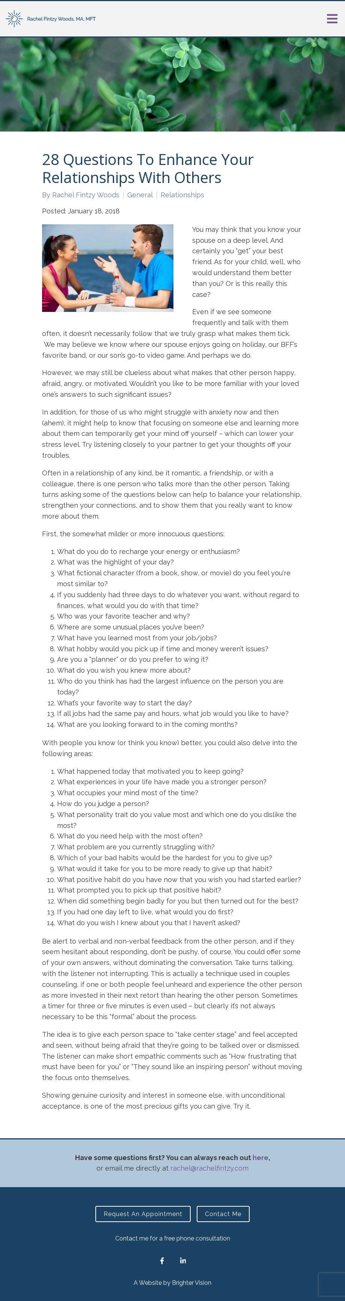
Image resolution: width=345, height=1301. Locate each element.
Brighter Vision (191, 1282)
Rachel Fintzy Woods (85, 195)
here (260, 1158)
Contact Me (223, 1214)
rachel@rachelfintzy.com (209, 1168)
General (140, 195)
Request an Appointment (143, 1214)
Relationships (182, 195)
